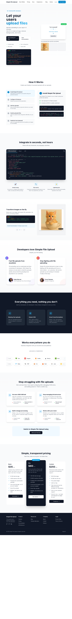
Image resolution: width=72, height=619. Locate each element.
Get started (15, 496)
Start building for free (13, 38)
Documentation (22, 523)
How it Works (22, 1)
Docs (33, 1)
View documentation (25, 38)
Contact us (56, 501)
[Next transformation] (24, 230)
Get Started (62, 2)
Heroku (51, 1)
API (25, 151)
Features (20, 519)
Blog (46, 1)
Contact (44, 521)
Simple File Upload (11, 2)
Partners (45, 523)
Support (64, 531)
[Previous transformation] (17, 230)
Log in (56, 2)
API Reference (21, 525)
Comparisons (40, 1)
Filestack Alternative (35, 521)
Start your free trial (36, 432)
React (20, 151)
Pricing (28, 1)
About (44, 519)
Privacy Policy (58, 519)
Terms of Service (58, 521)
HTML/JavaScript (12, 151)
